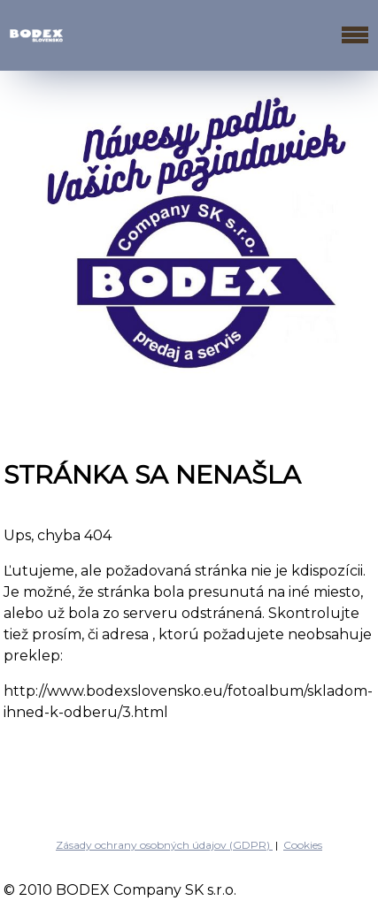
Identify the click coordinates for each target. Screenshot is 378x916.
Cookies (302, 844)
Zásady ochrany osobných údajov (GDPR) (164, 844)
